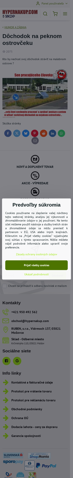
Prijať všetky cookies (36, 265)
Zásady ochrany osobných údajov (36, 254)
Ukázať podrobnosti (36, 274)
